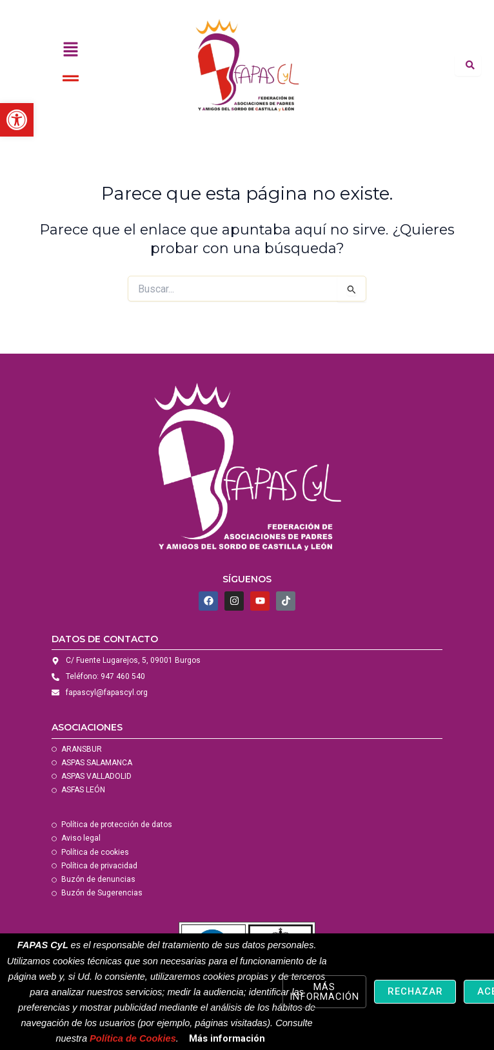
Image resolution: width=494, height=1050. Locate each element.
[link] (17, 120)
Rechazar (415, 991)
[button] (71, 51)
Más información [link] (227, 1038)
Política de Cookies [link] (133, 1038)
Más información (324, 991)
